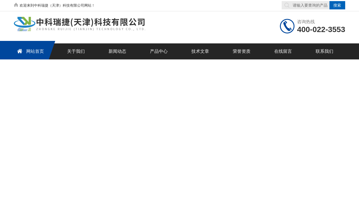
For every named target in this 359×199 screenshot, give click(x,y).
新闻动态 (117, 51)
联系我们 (324, 51)
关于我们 (76, 51)
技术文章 (200, 51)
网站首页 (29, 51)
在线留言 (283, 51)
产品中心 (159, 51)
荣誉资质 (241, 51)
